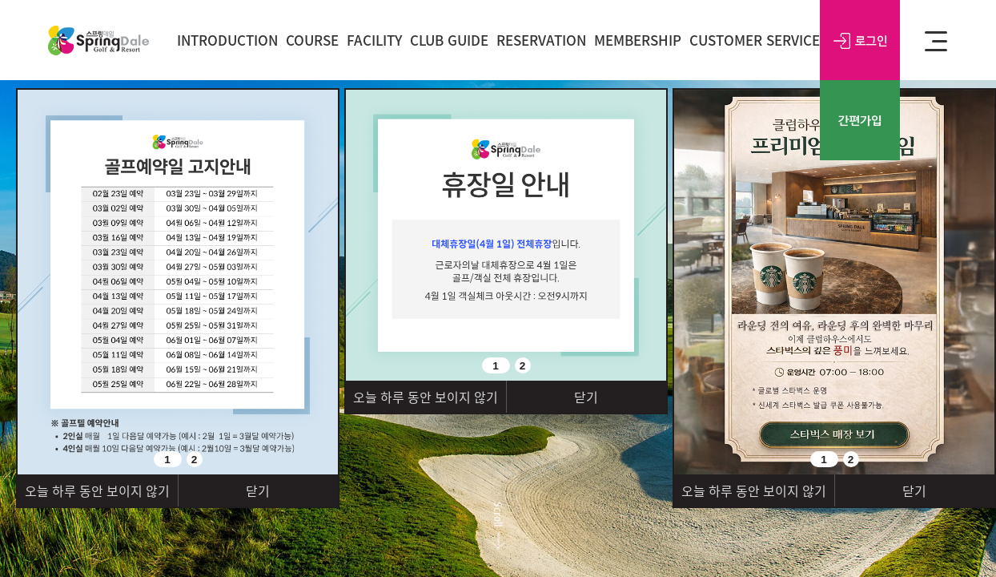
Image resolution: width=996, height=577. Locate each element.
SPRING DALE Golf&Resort (98, 40)
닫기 (258, 490)
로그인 (860, 40)
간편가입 (860, 120)
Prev (38, 453)
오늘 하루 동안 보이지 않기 (97, 490)
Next (326, 366)
